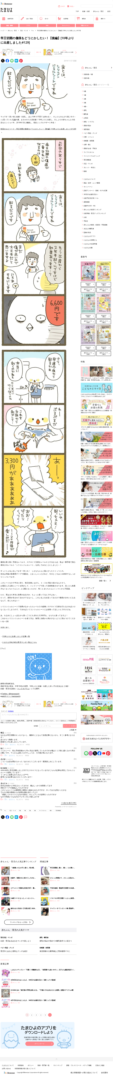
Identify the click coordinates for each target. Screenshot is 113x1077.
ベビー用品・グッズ (90, 133)
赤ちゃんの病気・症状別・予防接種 (95, 225)
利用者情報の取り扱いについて (25, 1068)
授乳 (85, 110)
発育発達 (87, 129)
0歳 (20, 810)
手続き (86, 221)
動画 (85, 171)
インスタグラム (23, 688)
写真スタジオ (84, 25)
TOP (77, 11)
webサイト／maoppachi (11, 696)
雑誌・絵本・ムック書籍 (92, 183)
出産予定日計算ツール (91, 198)
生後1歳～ (87, 78)
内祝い (70, 6)
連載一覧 (38, 52)
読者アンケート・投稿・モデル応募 (95, 190)
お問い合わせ (6, 1068)
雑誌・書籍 (9, 25)
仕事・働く (87, 145)
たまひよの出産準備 (90, 244)
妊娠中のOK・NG (89, 206)
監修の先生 (87, 232)
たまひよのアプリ (89, 236)
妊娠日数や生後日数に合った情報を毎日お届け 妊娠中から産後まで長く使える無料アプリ (39, 1038)
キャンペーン (66, 25)
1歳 (25, 810)
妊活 (108, 11)
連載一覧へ (103, 581)
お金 (85, 217)
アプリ (28, 25)
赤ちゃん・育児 (98, 11)
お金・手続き (27, 18)
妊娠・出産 (86, 11)
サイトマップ (57, 1065)
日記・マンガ (24, 30)
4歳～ (51, 810)
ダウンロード (40, 1044)
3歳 (35, 810)
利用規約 (21, 1065)
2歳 (14, 119)
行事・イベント (89, 137)
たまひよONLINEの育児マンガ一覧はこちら (19, 642)
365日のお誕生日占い (91, 194)
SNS (47, 25)
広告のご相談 (99, 1065)
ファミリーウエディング (92, 156)
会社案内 (104, 1072)
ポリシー (31, 1065)
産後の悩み (87, 125)
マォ (32, 30)
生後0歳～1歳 (88, 74)
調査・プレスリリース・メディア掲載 (78, 1065)
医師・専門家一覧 (43, 1065)
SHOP (61, 6)
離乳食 (81, 18)
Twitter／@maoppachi (10, 694)
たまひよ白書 (88, 248)
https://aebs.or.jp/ (95, 775)
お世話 (86, 118)
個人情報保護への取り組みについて (84, 1072)
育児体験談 (58, 810)
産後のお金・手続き (90, 148)
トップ (2, 30)
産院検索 (87, 202)
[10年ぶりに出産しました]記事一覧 (16, 636)
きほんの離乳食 (89, 229)
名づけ (43, 18)
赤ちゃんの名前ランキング (92, 210)
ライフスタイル (42, 810)
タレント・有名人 (89, 167)
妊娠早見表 (7, 18)
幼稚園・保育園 (89, 141)
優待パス (100, 18)
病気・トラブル (89, 122)
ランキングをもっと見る (18, 922)
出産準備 (63, 18)
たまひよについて (89, 179)
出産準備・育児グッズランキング (95, 213)
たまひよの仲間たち (90, 240)
